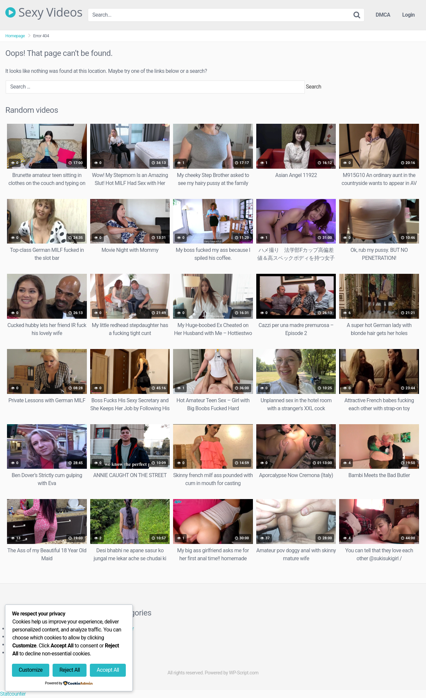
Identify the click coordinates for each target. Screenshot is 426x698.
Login (408, 15)
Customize (30, 670)
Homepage (15, 35)
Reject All (69, 670)
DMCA (383, 15)
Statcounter (13, 694)
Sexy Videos (44, 12)
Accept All (108, 670)
